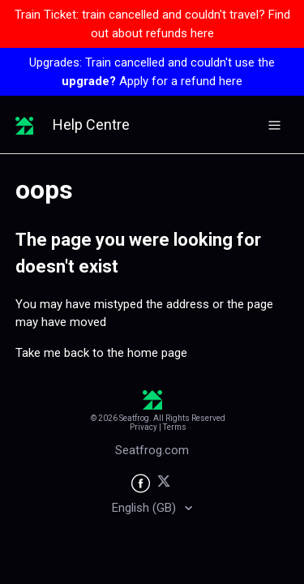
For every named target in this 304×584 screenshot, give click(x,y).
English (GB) (145, 507)
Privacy (143, 427)
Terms (174, 427)
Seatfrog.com (152, 450)
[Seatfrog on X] (164, 484)
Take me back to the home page (101, 353)
